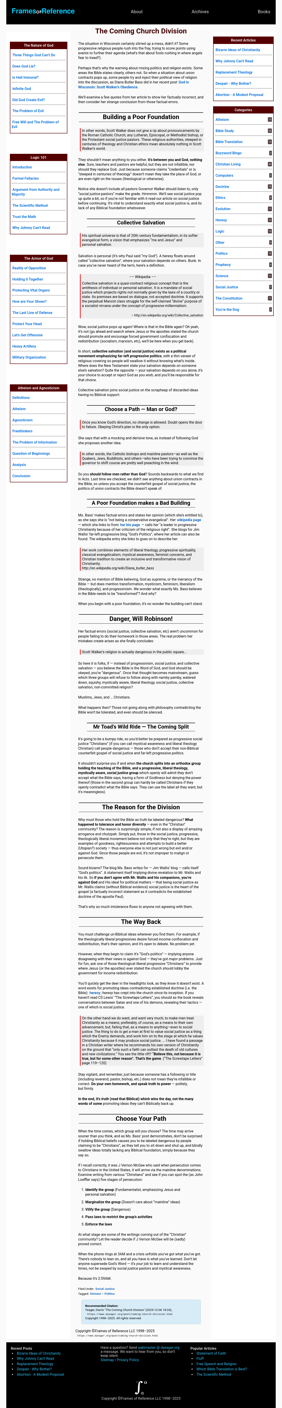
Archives (200, 11)
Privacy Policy (128, 1360)
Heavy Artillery (24, 346)
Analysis (19, 465)
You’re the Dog (227, 309)
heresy (95, 993)
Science (222, 276)
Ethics (220, 198)
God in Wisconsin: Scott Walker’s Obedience (133, 84)
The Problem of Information (34, 442)
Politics (109, 1293)
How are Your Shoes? (29, 301)
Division (95, 1293)
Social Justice (105, 1288)
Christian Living (228, 164)
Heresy (221, 220)
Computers (224, 175)
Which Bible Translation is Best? (221, 1369)
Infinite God (21, 89)
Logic (220, 231)
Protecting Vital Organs (31, 290)
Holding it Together (27, 279)
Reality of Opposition (29, 268)
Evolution (223, 209)
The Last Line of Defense (32, 313)
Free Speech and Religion (216, 1364)
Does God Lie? (23, 66)
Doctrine (222, 187)
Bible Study (225, 131)
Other (220, 242)
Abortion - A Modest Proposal (239, 95)
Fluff (200, 1358)
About (137, 11)
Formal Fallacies (25, 178)
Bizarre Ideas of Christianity (238, 50)
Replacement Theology (234, 72)
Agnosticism (22, 420)
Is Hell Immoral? (25, 77)
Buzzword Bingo (229, 153)
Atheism (19, 409)
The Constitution (229, 298)
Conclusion (21, 476)
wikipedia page (189, 520)
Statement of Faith (211, 1353)
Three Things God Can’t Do (33, 55)
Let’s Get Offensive (27, 335)
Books (264, 11)
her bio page (130, 525)
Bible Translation (229, 142)
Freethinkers (22, 431)
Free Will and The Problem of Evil (35, 124)
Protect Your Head (27, 324)
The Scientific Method (30, 205)
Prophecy (223, 265)
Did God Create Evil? (28, 100)
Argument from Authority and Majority (35, 191)
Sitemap (107, 1360)
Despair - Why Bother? (233, 83)
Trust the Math (24, 217)
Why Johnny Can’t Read (31, 228)
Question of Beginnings (31, 453)
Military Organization (29, 357)
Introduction (22, 167)
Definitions (21, 398)
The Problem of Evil (28, 111)
